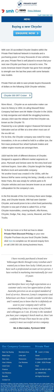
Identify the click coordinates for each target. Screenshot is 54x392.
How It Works (7, 357)
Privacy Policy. (48, 385)
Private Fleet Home (27, 4)
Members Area (24, 346)
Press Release (34, 10)
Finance (5, 364)
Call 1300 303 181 (45, 15)
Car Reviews (6, 367)
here (11, 241)
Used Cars (6, 360)
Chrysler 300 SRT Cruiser (15, 95)
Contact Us (6, 374)
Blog (20, 360)
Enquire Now (27, 33)
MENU (27, 19)
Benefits (5, 371)
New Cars (5, 353)
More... (48, 281)
